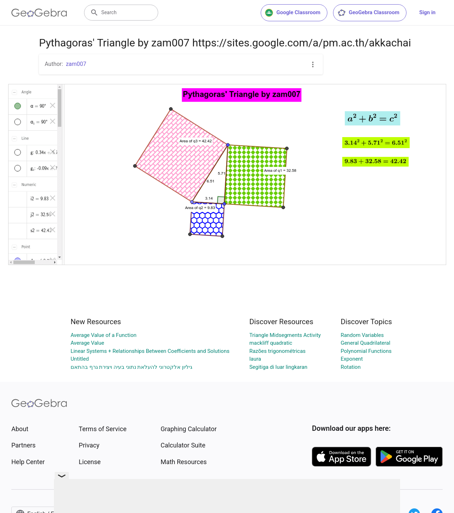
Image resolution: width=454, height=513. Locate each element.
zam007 (76, 64)
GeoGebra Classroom (368, 13)
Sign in (427, 12)
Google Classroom (292, 13)
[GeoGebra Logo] (39, 13)
